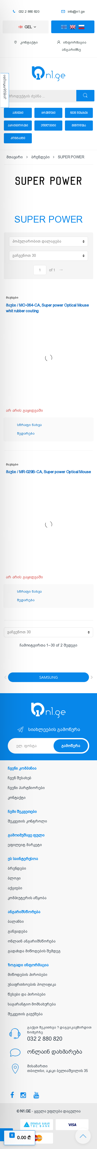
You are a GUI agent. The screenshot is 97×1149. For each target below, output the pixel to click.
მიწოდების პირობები (27, 975)
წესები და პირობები (26, 994)
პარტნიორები (18, 125)
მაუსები (12, 297)
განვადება (17, 931)
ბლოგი (14, 878)
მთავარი (14, 157)
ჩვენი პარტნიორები (26, 788)
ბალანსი (16, 921)
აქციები (17, 113)
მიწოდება (79, 125)
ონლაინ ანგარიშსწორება (32, 941)
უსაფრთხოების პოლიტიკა (32, 984)
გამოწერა (70, 746)
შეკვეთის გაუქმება (25, 1014)
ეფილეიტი (48, 125)
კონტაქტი (18, 138)
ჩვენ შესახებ (79, 113)
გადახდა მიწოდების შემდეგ (34, 951)
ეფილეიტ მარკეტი (25, 845)
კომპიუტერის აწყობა (27, 898)
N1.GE (25, 1111)
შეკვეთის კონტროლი (27, 821)
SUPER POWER (71, 157)
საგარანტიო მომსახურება (32, 1004)
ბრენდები (48, 113)
